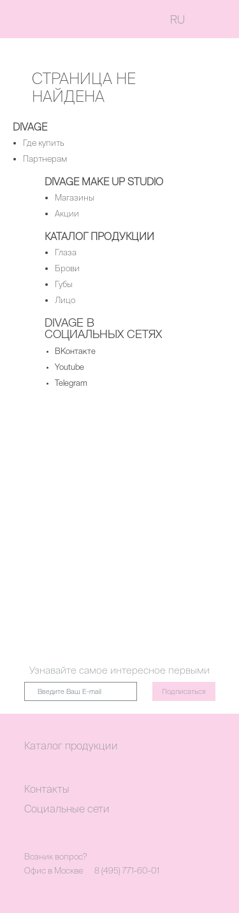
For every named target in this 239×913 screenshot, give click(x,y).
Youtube (69, 367)
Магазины (74, 197)
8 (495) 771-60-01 (126, 870)
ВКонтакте (75, 351)
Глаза (65, 252)
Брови (67, 268)
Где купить (43, 143)
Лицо (65, 300)
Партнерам (45, 159)
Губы (64, 284)
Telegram (71, 383)
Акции (67, 213)
